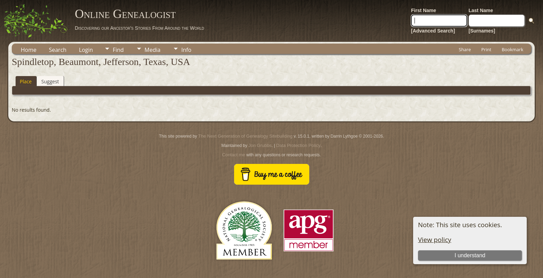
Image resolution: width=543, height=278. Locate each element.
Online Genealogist (125, 14)
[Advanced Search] (433, 31)
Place (26, 81)
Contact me (233, 154)
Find (118, 50)
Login (86, 50)
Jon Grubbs (260, 145)
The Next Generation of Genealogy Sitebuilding (245, 136)
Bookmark (512, 49)
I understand (469, 255)
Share (465, 49)
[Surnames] (482, 31)
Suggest (50, 81)
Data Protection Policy (298, 145)
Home (28, 50)
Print (486, 49)
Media (152, 50)
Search (57, 50)
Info (186, 50)
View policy (434, 239)
